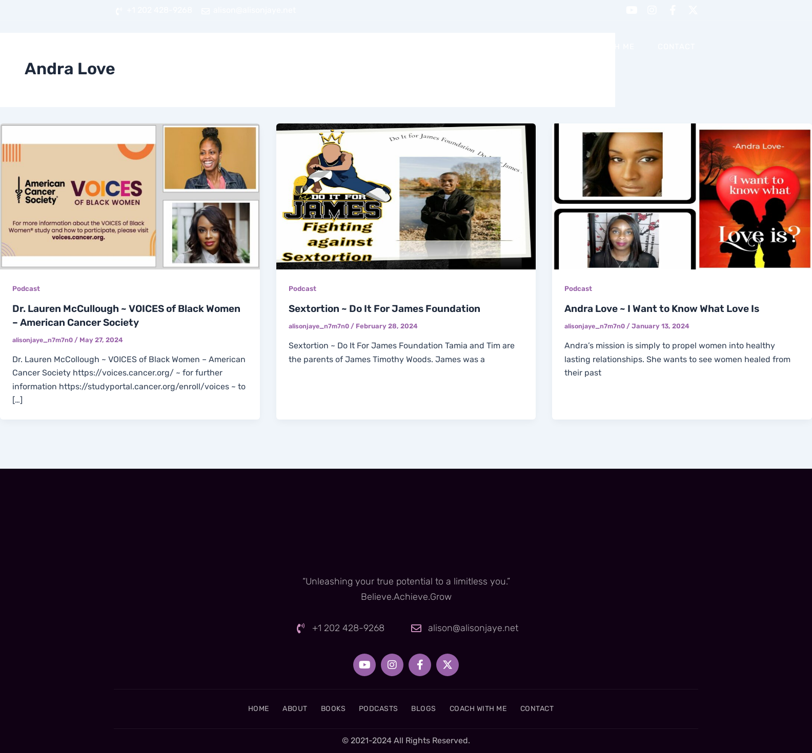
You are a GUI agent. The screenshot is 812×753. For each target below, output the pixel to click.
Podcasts (474, 46)
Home (316, 46)
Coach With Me (602, 46)
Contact (677, 46)
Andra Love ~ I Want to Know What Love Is (667, 308)
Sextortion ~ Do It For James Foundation (390, 308)
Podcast (26, 288)
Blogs (532, 46)
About (365, 46)
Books (415, 46)
